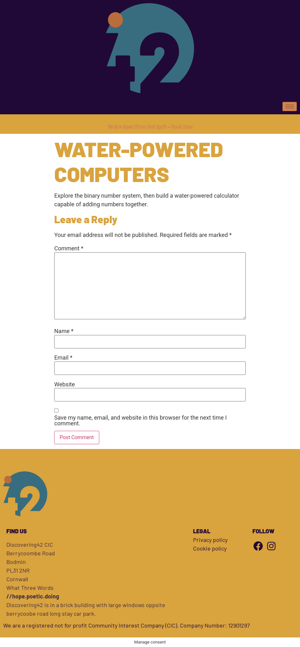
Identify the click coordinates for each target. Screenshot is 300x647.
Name (63, 331)
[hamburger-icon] (289, 106)
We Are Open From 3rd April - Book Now (150, 126)
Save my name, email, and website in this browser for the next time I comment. (140, 420)
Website (64, 384)
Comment (68, 248)
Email (63, 358)
